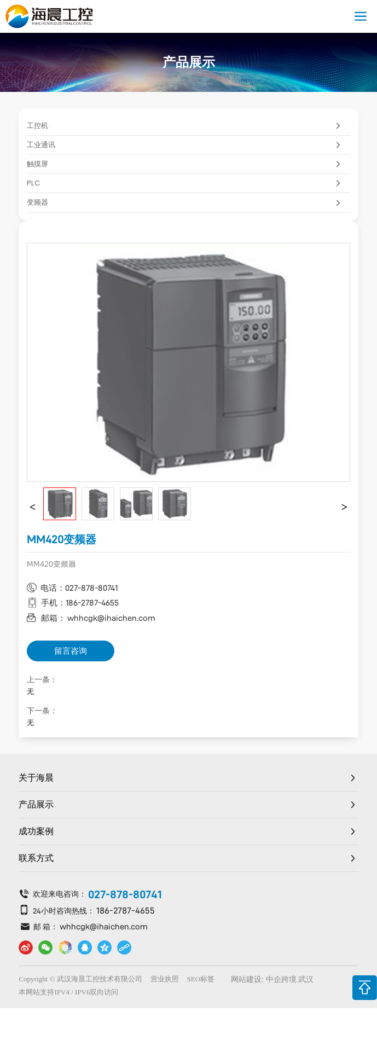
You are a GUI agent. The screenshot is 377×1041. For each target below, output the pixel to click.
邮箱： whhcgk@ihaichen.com (98, 618)
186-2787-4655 (125, 910)
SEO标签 (201, 979)
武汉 (306, 979)
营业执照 (164, 979)
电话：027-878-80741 (79, 587)
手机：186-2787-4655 (80, 602)
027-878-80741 (125, 894)
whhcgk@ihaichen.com (104, 926)
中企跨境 (281, 979)
